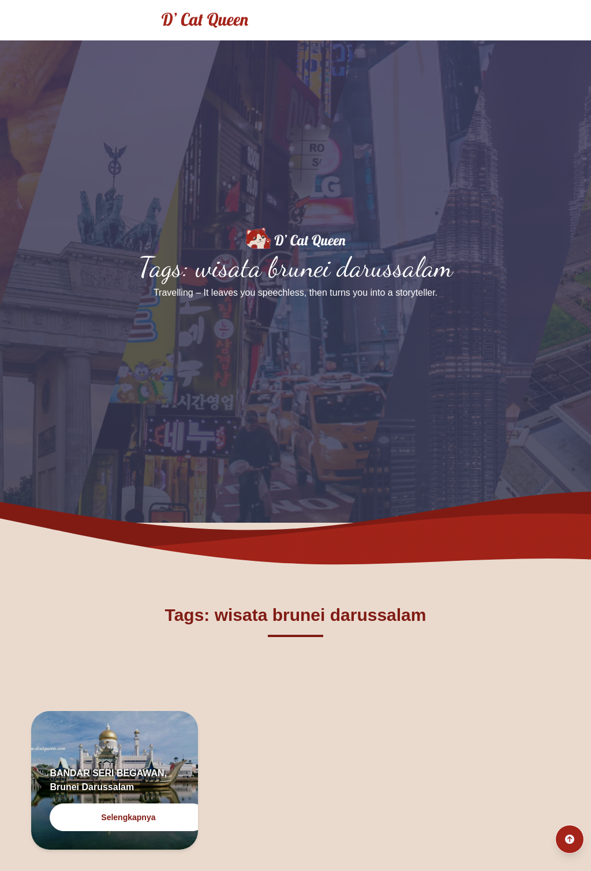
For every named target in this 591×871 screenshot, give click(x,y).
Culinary (550, 19)
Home (428, 19)
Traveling (486, 19)
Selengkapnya (128, 817)
